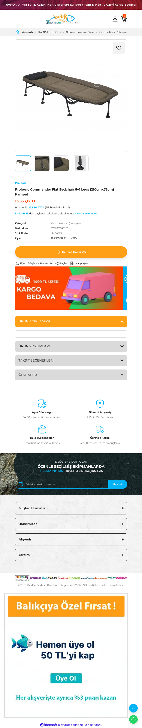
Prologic (20, 183)
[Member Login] (115, 19)
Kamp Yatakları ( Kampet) (66, 223)
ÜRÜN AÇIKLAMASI (34, 321)
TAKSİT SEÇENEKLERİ (36, 360)
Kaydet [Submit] (117, 484)
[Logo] (62, 19)
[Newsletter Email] (71, 484)
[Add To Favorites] (119, 48)
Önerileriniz (27, 374)
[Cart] (124, 19)
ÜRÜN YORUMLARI (34, 346)
